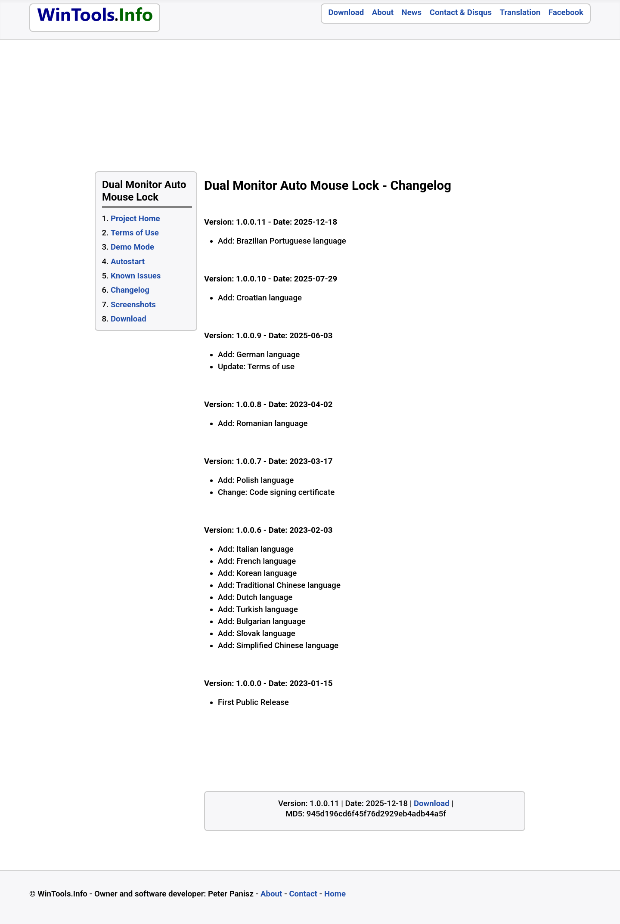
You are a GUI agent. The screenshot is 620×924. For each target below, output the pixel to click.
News (412, 12)
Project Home (135, 218)
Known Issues (136, 276)
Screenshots (133, 304)
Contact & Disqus (461, 12)
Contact (303, 894)
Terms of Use (135, 233)
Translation (520, 12)
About (383, 12)
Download (346, 12)
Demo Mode (132, 247)
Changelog (130, 290)
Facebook (566, 12)
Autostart (128, 261)
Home (335, 894)
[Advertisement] (419, 107)
